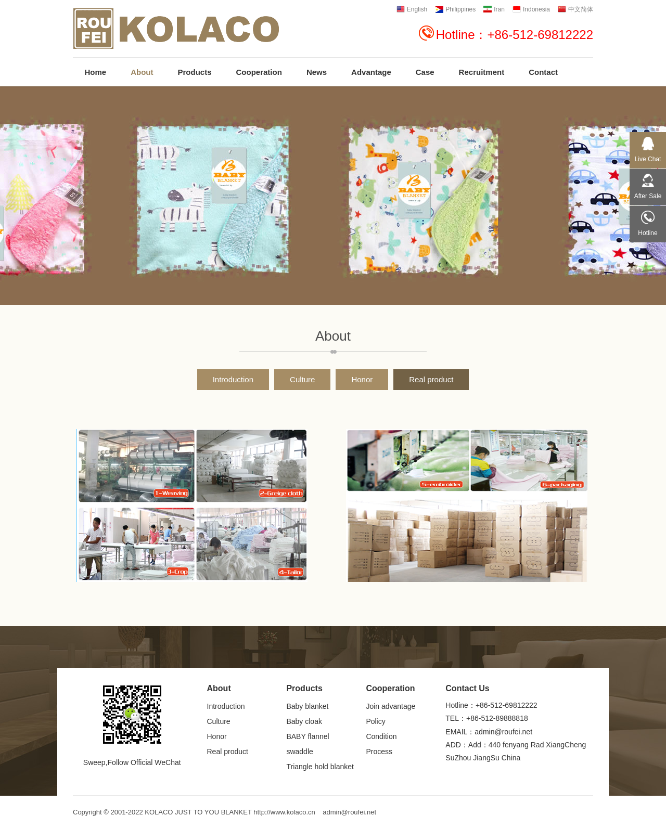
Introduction (233, 379)
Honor (362, 379)
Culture (302, 379)
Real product (431, 379)
